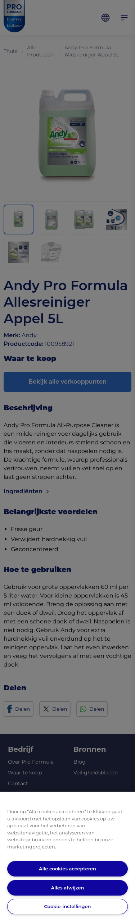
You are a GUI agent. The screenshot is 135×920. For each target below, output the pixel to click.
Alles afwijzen (67, 888)
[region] (67, 856)
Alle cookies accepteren (67, 868)
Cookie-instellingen (67, 906)
